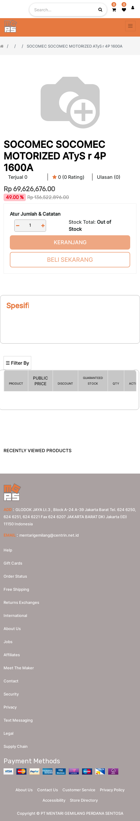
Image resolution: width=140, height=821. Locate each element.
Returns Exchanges (21, 602)
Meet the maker (19, 667)
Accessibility (54, 800)
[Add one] (43, 226)
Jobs (8, 641)
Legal (8, 733)
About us (12, 628)
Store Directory (84, 800)
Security (11, 694)
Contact (11, 681)
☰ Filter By (17, 363)
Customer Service (78, 789)
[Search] (70, 346)
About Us (24, 789)
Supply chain (16, 746)
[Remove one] (18, 226)
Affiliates (12, 654)
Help (8, 550)
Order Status (15, 576)
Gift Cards (13, 563)
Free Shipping (16, 589)
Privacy (10, 707)
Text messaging (18, 720)
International (15, 615)
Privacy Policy (112, 789)
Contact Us (47, 789)
